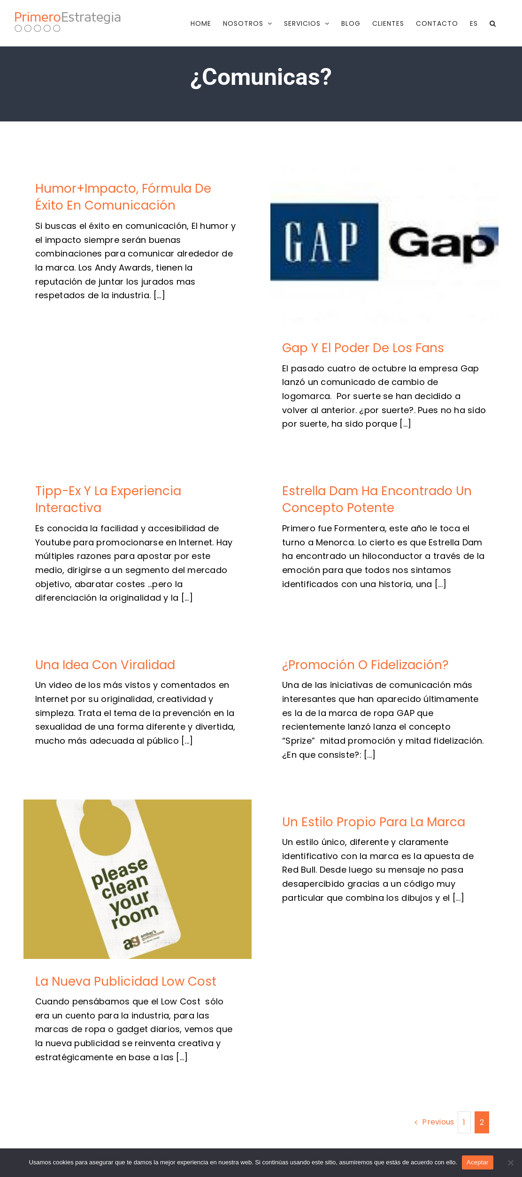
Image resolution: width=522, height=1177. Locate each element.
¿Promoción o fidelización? (365, 664)
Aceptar (478, 1162)
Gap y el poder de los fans (363, 348)
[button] (493, 23)
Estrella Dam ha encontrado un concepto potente (377, 499)
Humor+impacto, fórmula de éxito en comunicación (123, 197)
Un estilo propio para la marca (373, 821)
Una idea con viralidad (105, 664)
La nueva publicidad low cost (125, 981)
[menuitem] (474, 23)
